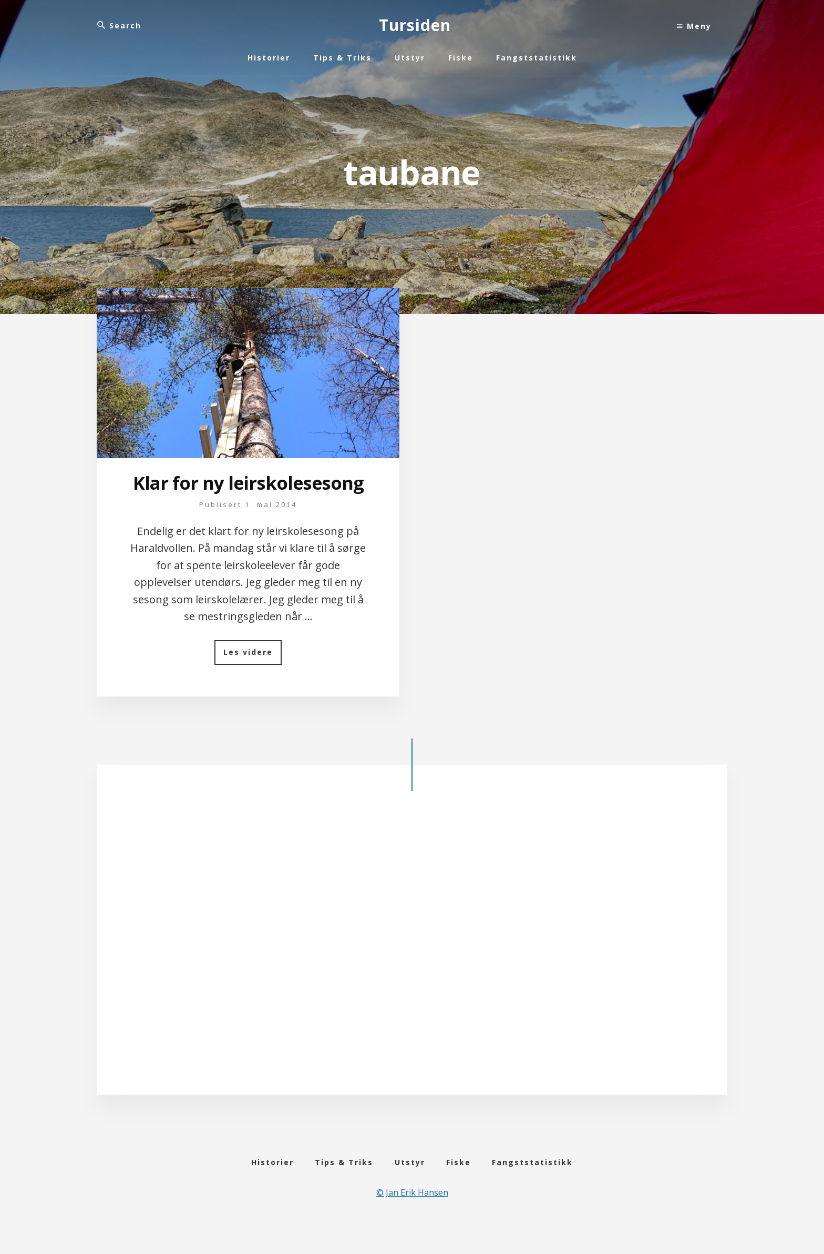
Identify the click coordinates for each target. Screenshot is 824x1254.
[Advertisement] (412, 974)
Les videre (252, 678)
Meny (694, 26)
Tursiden (415, 25)
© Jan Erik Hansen (412, 1218)
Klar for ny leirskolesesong (248, 494)
